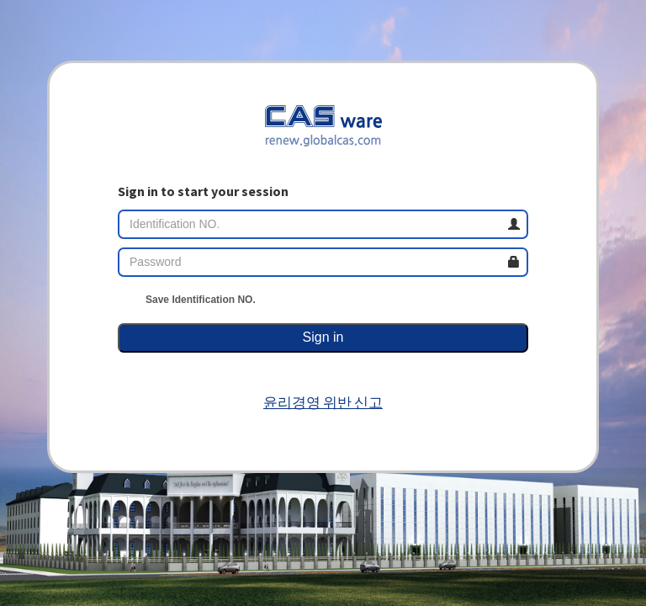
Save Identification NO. (187, 300)
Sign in (323, 337)
